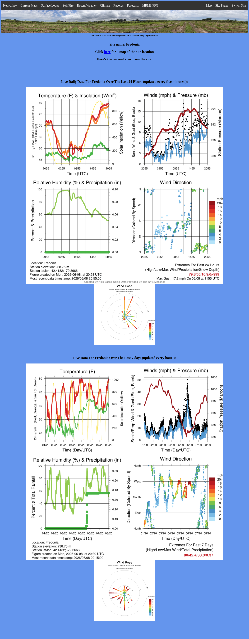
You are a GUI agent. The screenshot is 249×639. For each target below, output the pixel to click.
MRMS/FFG (150, 5)
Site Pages (221, 5)
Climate (105, 5)
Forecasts (133, 5)
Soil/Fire (68, 5)
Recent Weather (87, 5)
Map (209, 5)
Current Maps (29, 5)
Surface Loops (50, 5)
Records (118, 5)
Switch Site (239, 5)
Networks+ (10, 5)
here (107, 52)
